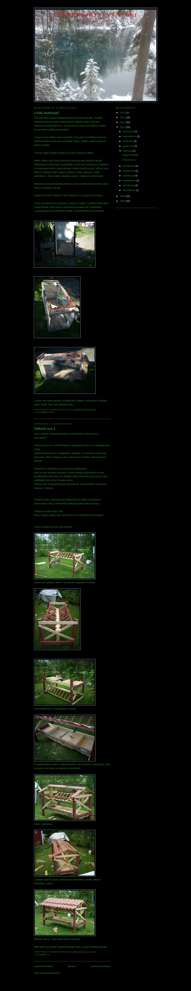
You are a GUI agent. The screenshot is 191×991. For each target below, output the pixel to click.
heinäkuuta (129, 166)
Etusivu (72, 966)
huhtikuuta (129, 175)
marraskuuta (130, 136)
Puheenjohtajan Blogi (96, 15)
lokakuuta (128, 141)
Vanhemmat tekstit (100, 966)
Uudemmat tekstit (43, 966)
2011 (123, 122)
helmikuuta (129, 185)
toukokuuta (129, 170)
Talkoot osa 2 (44, 428)
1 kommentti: (43, 955)
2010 (123, 127)
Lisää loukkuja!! (47, 113)
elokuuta (128, 150)
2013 (123, 112)
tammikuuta (129, 190)
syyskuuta (128, 146)
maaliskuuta (129, 180)
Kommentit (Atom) (50, 973)
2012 (123, 117)
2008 (123, 201)
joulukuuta (128, 131)
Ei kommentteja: (45, 412)
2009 (123, 196)
